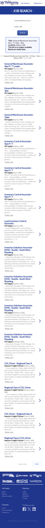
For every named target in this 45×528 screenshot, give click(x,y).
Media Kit (26, 496)
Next (37, 464)
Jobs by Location (7, 496)
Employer (38, 3)
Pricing (25, 498)
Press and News (7, 510)
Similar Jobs (9, 82)
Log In (4, 492)
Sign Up (4, 494)
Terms (4, 508)
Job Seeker (25, 3)
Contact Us (5, 512)
